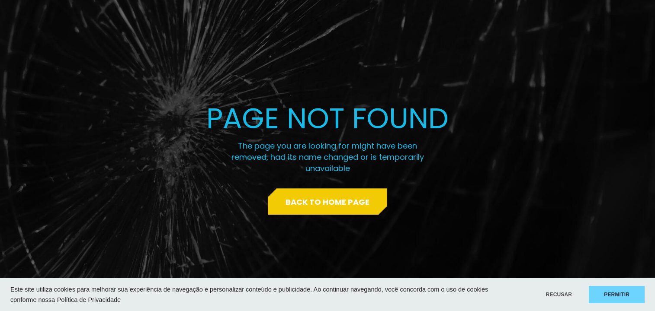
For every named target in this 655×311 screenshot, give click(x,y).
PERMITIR (616, 295)
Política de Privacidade (89, 299)
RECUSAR (559, 295)
